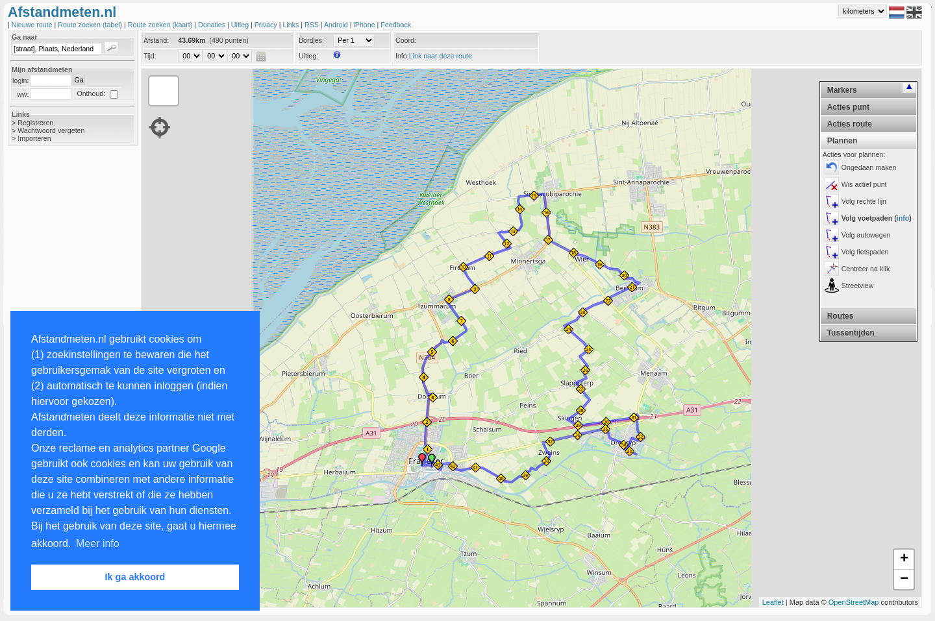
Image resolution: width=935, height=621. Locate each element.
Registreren (35, 123)
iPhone (365, 25)
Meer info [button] (97, 543)
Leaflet (773, 602)
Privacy (267, 25)
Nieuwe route (33, 25)
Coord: (405, 40)
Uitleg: (308, 56)
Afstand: (156, 40)
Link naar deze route (440, 56)
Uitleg (241, 25)
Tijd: (149, 56)
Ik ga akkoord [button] (135, 577)
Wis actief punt (864, 184)
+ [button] (904, 559)
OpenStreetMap (854, 602)
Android (337, 25)
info (903, 218)
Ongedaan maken (869, 167)
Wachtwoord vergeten (51, 130)
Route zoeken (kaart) (161, 25)
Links (291, 25)
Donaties (212, 25)
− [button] (904, 579)
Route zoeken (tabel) (91, 25)
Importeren (34, 138)
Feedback (395, 25)
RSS (313, 25)
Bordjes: (311, 40)
